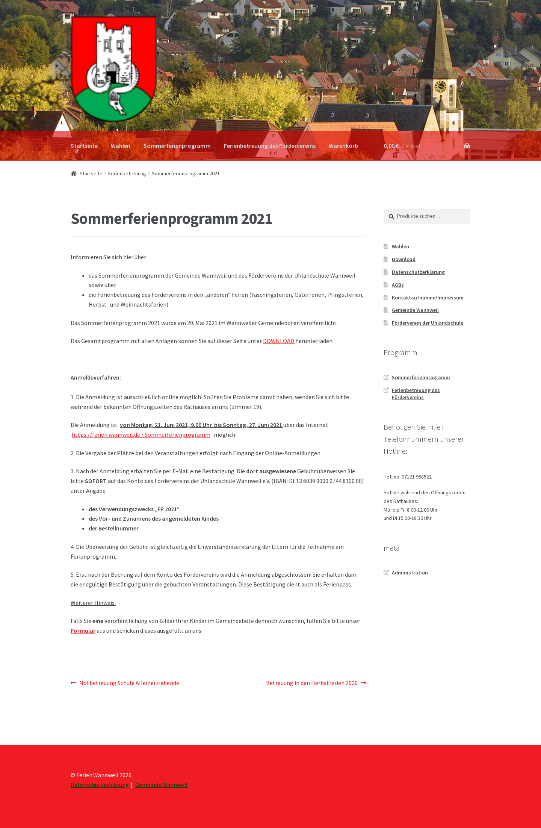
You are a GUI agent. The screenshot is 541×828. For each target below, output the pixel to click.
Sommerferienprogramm (177, 145)
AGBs (398, 284)
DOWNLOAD (279, 341)
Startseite (84, 145)
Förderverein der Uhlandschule (427, 322)
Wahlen (120, 145)
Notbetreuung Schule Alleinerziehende (129, 683)
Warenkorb (343, 145)
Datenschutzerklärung (418, 272)
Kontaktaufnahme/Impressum (428, 297)
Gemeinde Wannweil (415, 310)
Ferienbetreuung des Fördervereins (270, 145)
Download (404, 259)
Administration (410, 572)
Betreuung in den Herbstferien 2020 (312, 683)
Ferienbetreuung (127, 173)
